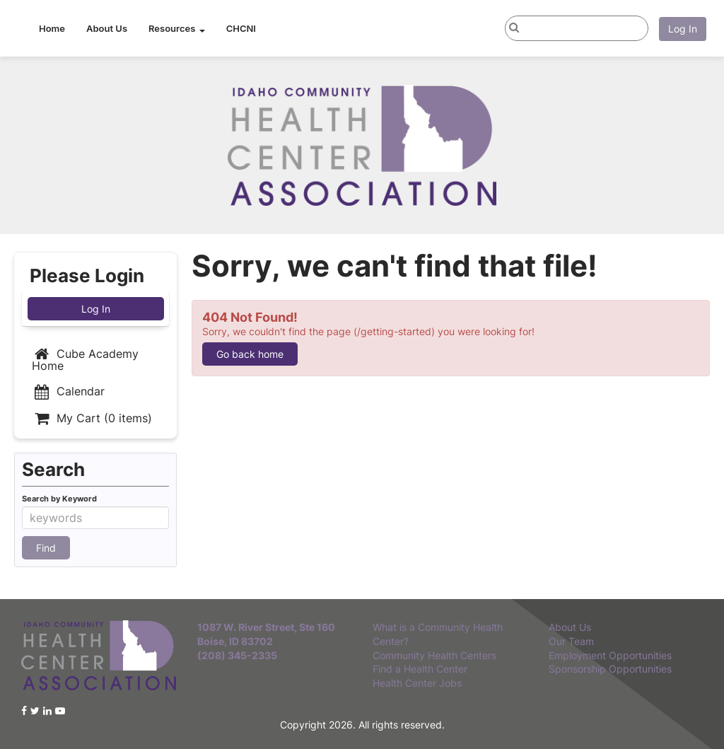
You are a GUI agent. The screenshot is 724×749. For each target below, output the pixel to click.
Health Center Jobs (417, 683)
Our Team (571, 641)
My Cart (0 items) (92, 418)
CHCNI (241, 28)
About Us (106, 28)
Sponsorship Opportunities (610, 669)
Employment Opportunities (610, 655)
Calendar (68, 391)
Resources (176, 28)
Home (52, 28)
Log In (682, 29)
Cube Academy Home (85, 360)
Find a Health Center (420, 669)
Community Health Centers (434, 655)
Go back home (250, 354)
